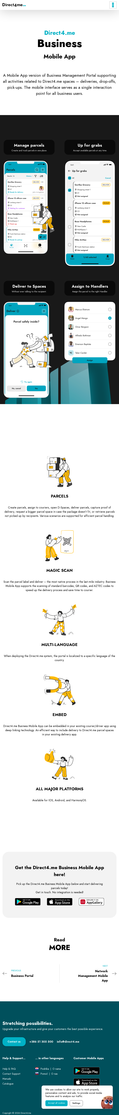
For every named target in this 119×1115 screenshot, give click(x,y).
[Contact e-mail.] (68, 1042)
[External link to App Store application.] (86, 1082)
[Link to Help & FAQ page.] (9, 1068)
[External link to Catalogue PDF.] (8, 1083)
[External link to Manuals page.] (7, 1078)
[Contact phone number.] (41, 1042)
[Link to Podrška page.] (45, 1068)
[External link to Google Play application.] (86, 1070)
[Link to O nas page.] (54, 1073)
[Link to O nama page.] (56, 1068)
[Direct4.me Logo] (14, 5)
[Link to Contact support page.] (11, 1073)
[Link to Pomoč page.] (44, 1073)
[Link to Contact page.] (14, 1041)
